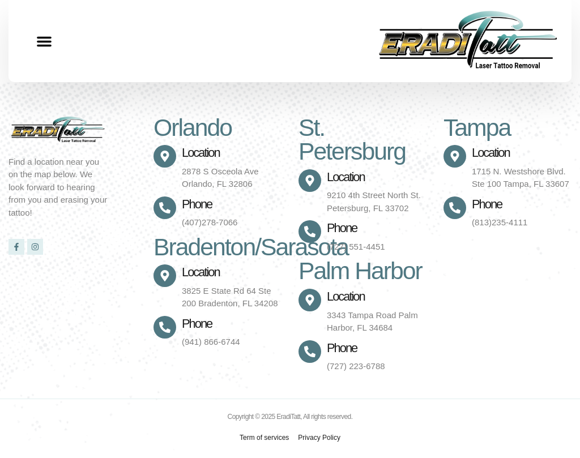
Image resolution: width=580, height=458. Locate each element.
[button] (44, 41)
